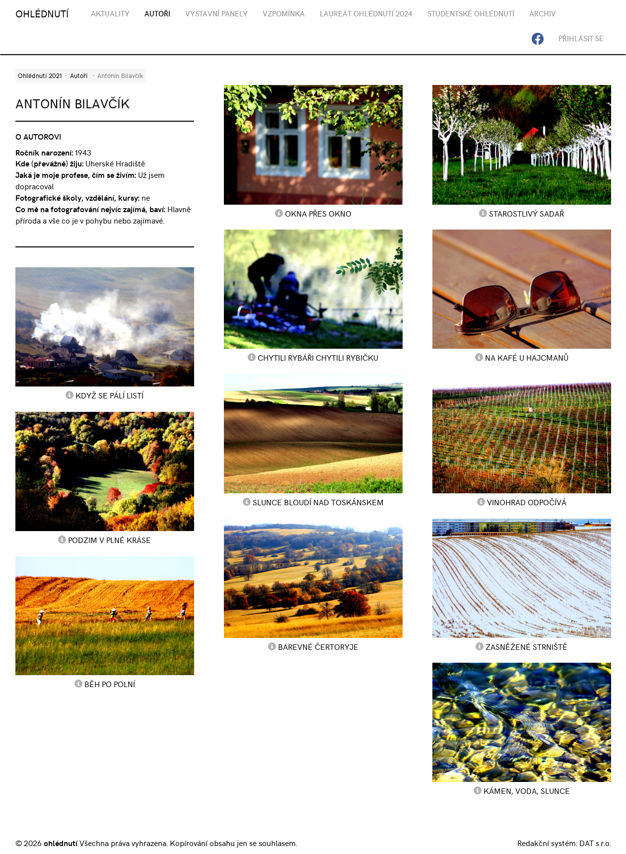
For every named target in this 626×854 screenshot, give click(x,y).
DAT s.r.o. (595, 842)
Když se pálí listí (109, 394)
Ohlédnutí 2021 (40, 75)
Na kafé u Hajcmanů (526, 357)
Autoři (78, 75)
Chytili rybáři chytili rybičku (318, 357)
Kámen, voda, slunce (527, 790)
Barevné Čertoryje (318, 646)
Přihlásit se (581, 38)
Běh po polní (109, 683)
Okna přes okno (318, 213)
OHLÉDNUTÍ (42, 13)
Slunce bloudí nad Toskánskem (318, 501)
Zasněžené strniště (526, 646)
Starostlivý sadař (526, 213)
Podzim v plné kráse (109, 539)
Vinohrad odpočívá (526, 501)
